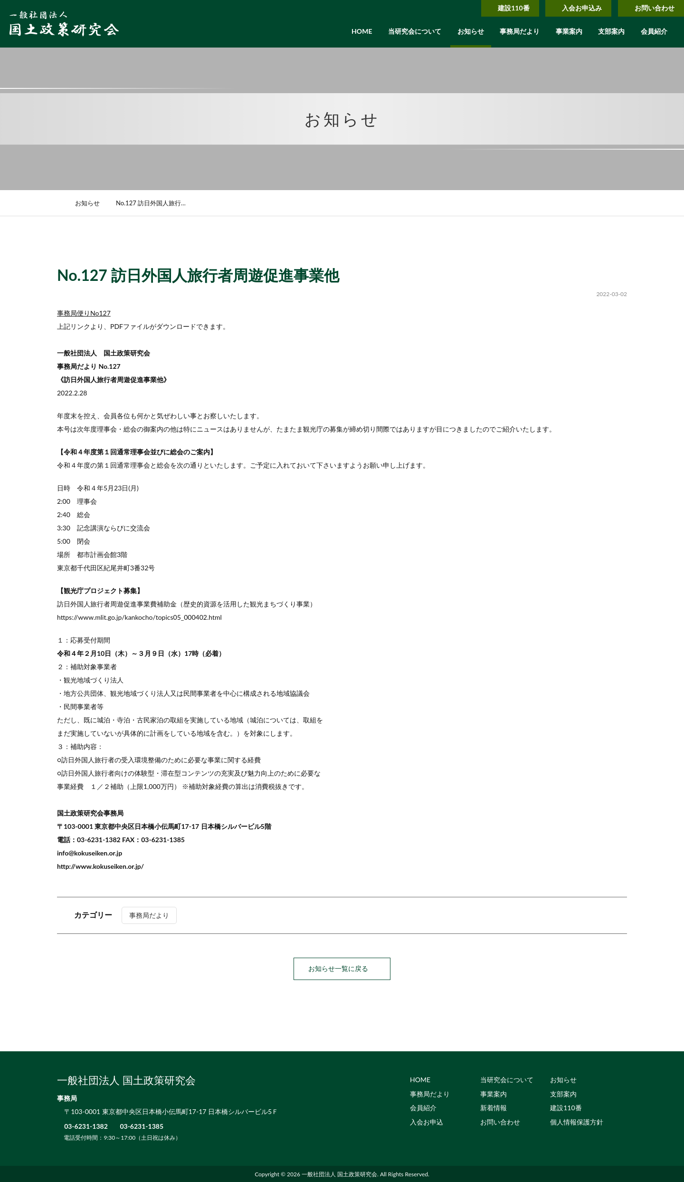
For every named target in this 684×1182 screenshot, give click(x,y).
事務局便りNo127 (84, 313)
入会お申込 (426, 1121)
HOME (362, 31)
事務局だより (520, 31)
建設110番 (500, 8)
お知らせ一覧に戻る (342, 968)
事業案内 (569, 31)
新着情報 (493, 1107)
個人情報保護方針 (576, 1121)
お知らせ (470, 31)
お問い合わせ (648, 8)
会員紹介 (654, 31)
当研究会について (414, 31)
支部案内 (611, 31)
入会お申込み (572, 8)
